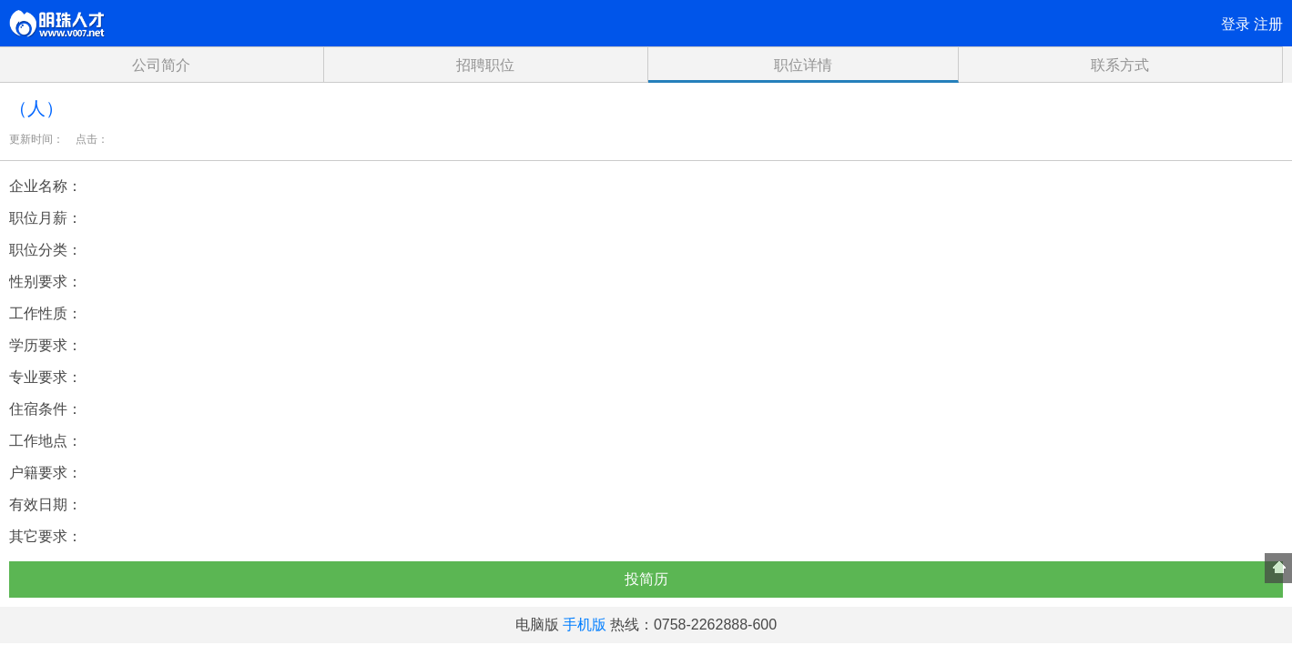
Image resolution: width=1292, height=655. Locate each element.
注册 (1268, 24)
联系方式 (1120, 65)
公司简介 (161, 65)
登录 (1235, 24)
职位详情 (803, 65)
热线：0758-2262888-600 (693, 624)
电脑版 (537, 624)
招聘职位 (485, 65)
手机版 (584, 624)
